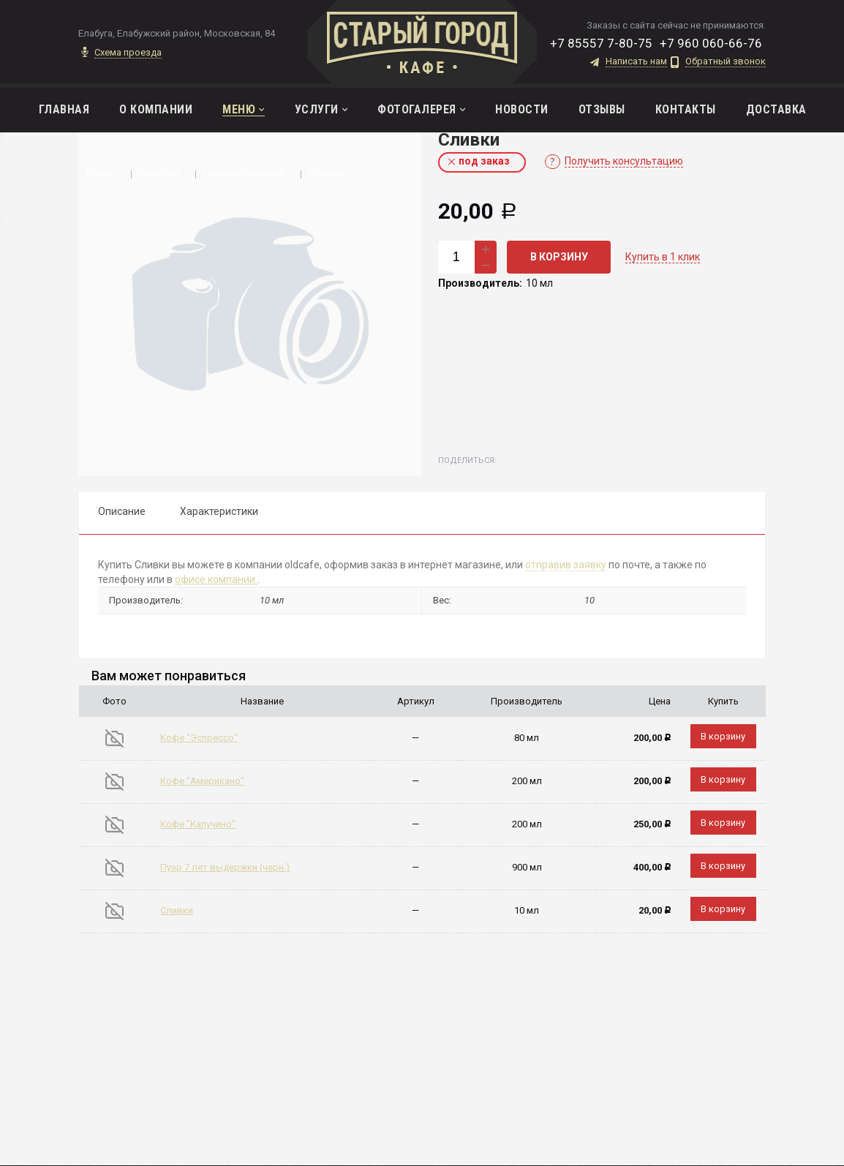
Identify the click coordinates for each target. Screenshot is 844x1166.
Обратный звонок (725, 61)
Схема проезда (128, 53)
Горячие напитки (244, 173)
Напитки (159, 173)
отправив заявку (565, 565)
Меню (100, 173)
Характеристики (219, 511)
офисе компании (216, 579)
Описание (122, 511)
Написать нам (636, 61)
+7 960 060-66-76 (711, 43)
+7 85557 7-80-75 (601, 43)
